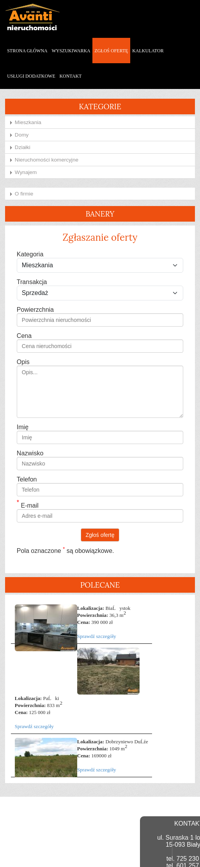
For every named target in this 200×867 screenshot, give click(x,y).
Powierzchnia (35, 308)
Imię (22, 426)
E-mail (28, 504)
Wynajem (26, 171)
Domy (22, 133)
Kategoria (30, 253)
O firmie (24, 192)
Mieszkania (28, 121)
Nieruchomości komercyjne (46, 158)
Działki (22, 146)
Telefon (27, 478)
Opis (23, 360)
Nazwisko (30, 452)
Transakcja (32, 280)
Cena (24, 334)
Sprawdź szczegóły (96, 635)
